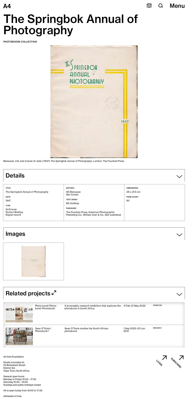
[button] (149, 5)
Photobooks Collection (20, 41)
